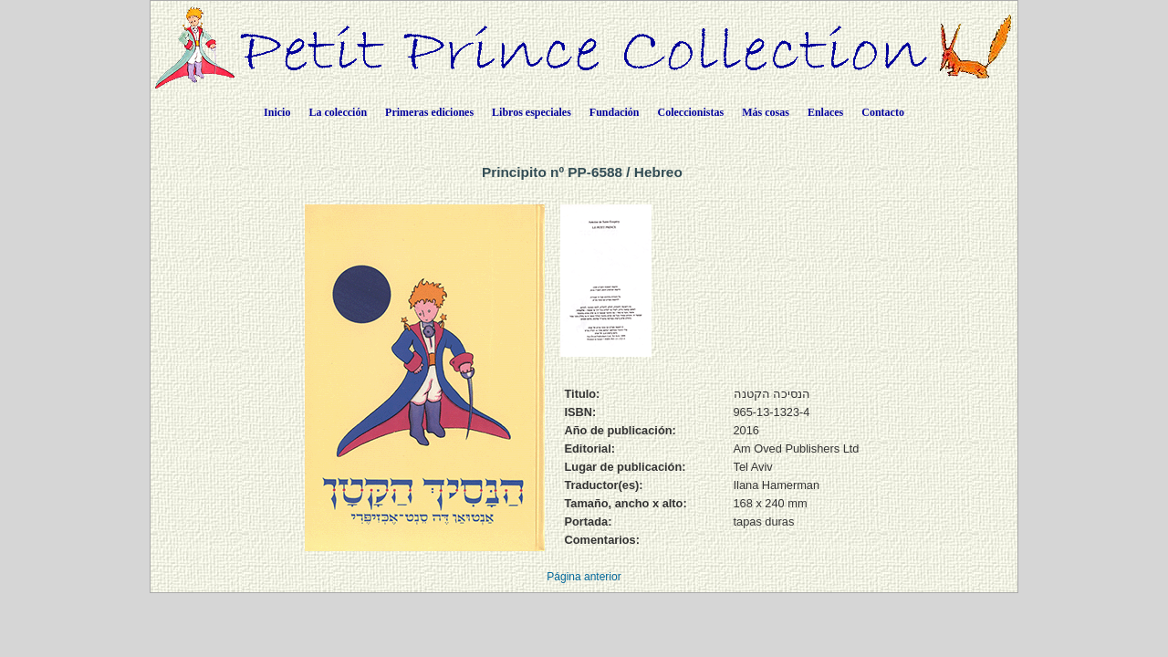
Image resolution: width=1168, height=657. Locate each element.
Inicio (277, 112)
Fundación (614, 112)
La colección (337, 112)
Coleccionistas (691, 112)
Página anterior (583, 576)
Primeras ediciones (429, 112)
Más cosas (765, 112)
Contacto (882, 112)
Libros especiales (531, 112)
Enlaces (825, 112)
